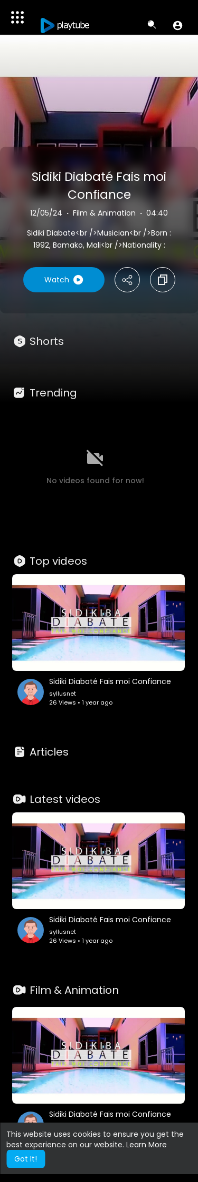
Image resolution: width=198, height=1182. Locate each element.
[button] (177, 25)
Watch (63, 279)
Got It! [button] (25, 1159)
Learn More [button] (146, 1144)
